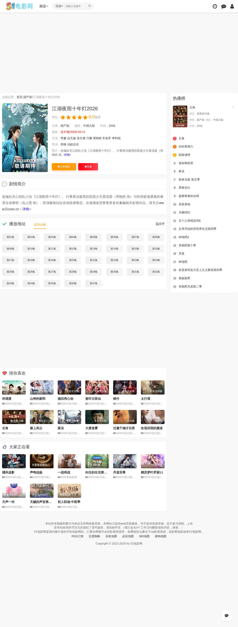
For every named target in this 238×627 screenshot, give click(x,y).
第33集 (10, 283)
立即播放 (64, 166)
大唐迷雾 (91, 428)
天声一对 (8, 502)
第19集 (52, 260)
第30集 (114, 271)
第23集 (135, 260)
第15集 (135, 248)
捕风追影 (8, 472)
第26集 (31, 271)
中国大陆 (89, 125)
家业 (61, 428)
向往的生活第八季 (97, 472)
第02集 (31, 237)
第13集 (94, 248)
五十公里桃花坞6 (187, 221)
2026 (112, 125)
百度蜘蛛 (94, 536)
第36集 (73, 283)
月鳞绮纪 (181, 212)
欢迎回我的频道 (152, 428)
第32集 (156, 271)
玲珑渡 (6, 398)
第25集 (10, 271)
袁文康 (81, 138)
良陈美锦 (181, 204)
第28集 (73, 271)
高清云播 (40, 224)
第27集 (52, 271)
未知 (122, 203)
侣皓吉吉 (73, 144)
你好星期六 (183, 147)
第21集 (94, 260)
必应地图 (128, 536)
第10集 (31, 248)
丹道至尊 (119, 472)
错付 (116, 398)
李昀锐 (116, 138)
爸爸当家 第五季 (186, 180)
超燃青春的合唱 (186, 196)
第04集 (73, 237)
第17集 (10, 260)
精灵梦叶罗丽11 (152, 472)
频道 (43, 6)
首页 (19, 97)
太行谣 (145, 398)
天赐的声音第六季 (42, 502)
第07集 (135, 237)
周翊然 (97, 138)
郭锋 (63, 144)
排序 (160, 223)
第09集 (10, 248)
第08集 (156, 237)
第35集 (52, 283)
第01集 (10, 237)
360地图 (144, 536)
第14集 (114, 248)
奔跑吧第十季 (184, 245)
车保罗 (106, 138)
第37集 (94, 283)
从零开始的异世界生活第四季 (194, 229)
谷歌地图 (111, 536)
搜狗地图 (160, 536)
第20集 (73, 260)
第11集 (52, 248)
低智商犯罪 (183, 163)
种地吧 (180, 262)
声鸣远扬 (36, 472)
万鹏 (89, 138)
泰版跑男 (181, 278)
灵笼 (178, 254)
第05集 (94, 237)
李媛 (63, 138)
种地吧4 (181, 237)
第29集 (94, 271)
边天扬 (71, 138)
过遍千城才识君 (124, 428)
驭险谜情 (181, 155)
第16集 (156, 248)
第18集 (31, 260)
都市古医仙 (93, 398)
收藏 (88, 166)
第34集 (31, 283)
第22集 (114, 260)
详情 (67, 154)
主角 (5, 428)
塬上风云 (36, 428)
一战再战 (64, 472)
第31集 (135, 271)
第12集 (73, 248)
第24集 (156, 260)
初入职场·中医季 (69, 502)
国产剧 (27, 97)
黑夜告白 (181, 188)
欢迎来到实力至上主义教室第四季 (197, 270)
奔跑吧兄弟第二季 (187, 287)
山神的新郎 (37, 398)
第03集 (52, 237)
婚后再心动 (65, 398)
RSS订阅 (77, 536)
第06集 (114, 237)
